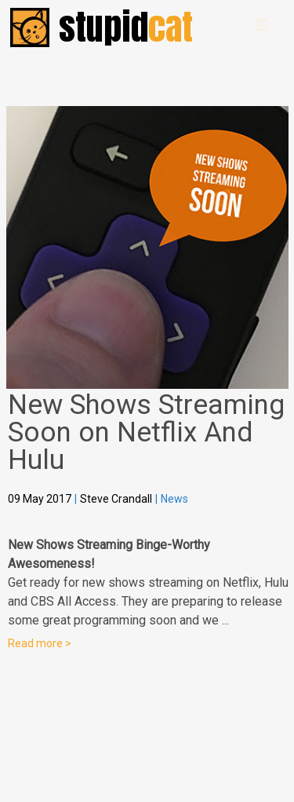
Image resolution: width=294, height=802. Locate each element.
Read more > (39, 643)
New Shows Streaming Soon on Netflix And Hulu (146, 432)
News (174, 499)
